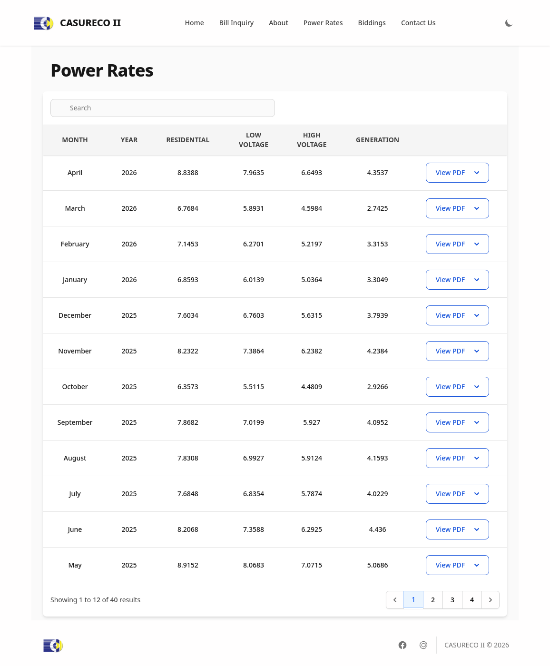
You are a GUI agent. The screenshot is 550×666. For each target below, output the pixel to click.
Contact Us (418, 22)
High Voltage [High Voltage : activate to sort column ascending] (311, 139)
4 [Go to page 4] (472, 599)
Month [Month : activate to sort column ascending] (75, 139)
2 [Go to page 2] (433, 599)
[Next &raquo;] (490, 600)
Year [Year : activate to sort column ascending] (129, 139)
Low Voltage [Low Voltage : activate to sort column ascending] (253, 139)
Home (194, 22)
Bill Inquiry (236, 22)
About (278, 22)
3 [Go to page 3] (452, 599)
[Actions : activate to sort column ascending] (460, 140)
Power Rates (323, 22)
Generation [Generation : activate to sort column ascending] (377, 139)
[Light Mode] (509, 22)
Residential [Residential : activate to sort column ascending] (188, 139)
